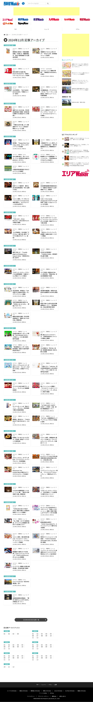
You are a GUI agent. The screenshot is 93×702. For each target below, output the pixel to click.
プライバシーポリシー (43, 696)
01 (4, 636)
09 (46, 638)
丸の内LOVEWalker (70, 691)
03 (13, 636)
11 (33, 640)
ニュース (46, 30)
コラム (50, 684)
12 (37, 640)
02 (9, 636)
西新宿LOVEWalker (35, 691)
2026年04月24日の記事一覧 (31, 622)
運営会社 (54, 696)
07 (37, 638)
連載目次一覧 (66, 97)
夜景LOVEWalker (47, 691)
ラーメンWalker (43, 693)
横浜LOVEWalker (24, 691)
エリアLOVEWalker (12, 691)
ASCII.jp (52, 693)
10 (51, 638)
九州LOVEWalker (58, 691)
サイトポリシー (31, 696)
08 (42, 638)
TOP (15, 30)
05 (51, 636)
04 (18, 636)
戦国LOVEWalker (82, 691)
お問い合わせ (62, 696)
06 (33, 638)
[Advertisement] (46, 11)
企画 (55, 684)
